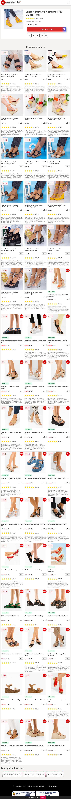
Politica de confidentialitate (36, 786)
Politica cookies (52, 786)
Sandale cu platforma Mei (12, 774)
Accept (43, 797)
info (21, 79)
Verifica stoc (53, 29)
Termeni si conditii (19, 786)
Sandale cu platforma (55, 774)
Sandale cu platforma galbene (34, 774)
